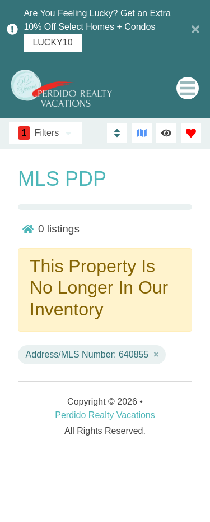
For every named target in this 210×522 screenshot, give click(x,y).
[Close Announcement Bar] (195, 29)
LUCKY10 (52, 42)
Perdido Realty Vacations (105, 415)
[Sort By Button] (117, 133)
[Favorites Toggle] (191, 133)
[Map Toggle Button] (142, 133)
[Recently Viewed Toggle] (166, 133)
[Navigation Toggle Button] (187, 88)
